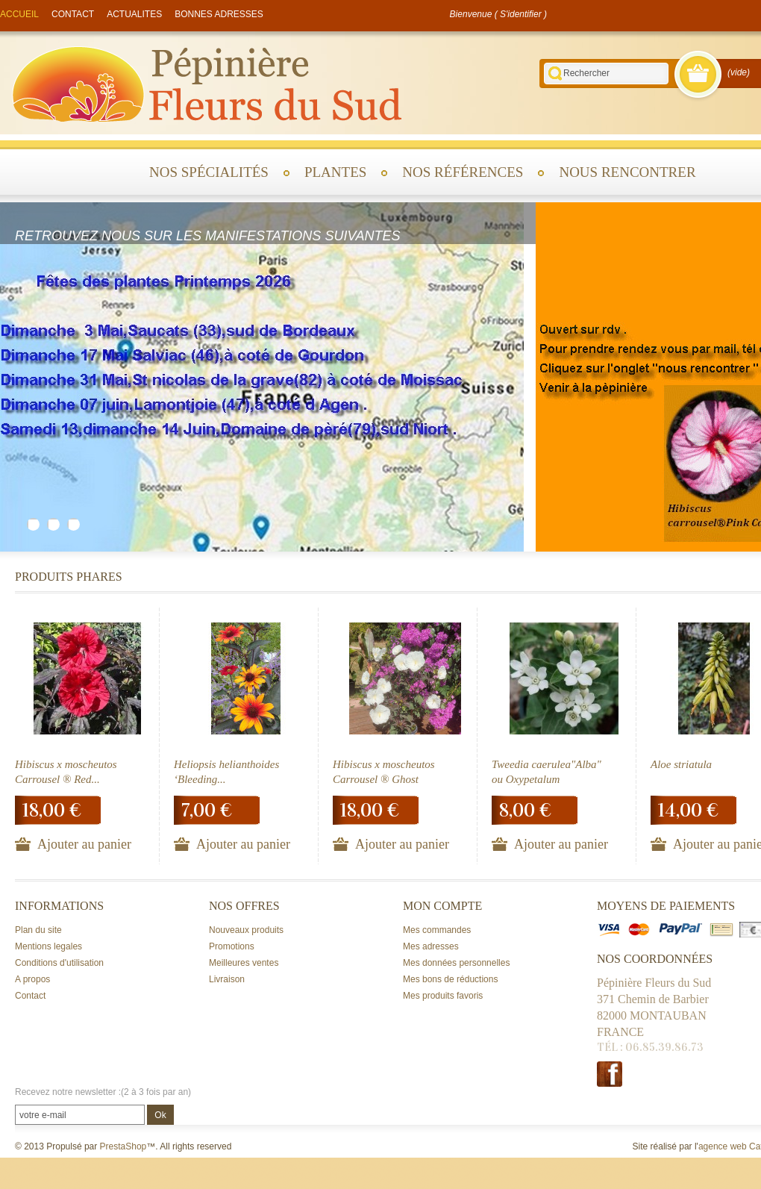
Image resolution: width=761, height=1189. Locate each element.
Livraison (227, 979)
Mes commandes (437, 930)
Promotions (231, 946)
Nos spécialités (209, 172)
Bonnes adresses (219, 14)
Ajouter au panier (84, 844)
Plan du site (38, 930)
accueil (19, 14)
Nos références (462, 172)
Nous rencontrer (627, 172)
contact (72, 14)
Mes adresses (431, 946)
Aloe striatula (681, 764)
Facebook (609, 1074)
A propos (32, 979)
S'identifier (521, 14)
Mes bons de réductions (450, 979)
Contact (30, 995)
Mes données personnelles (456, 963)
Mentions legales (48, 946)
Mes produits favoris (443, 995)
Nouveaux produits (246, 930)
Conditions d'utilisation (59, 963)
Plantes (335, 172)
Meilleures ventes (243, 963)
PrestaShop (123, 1146)
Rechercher (555, 73)
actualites (134, 14)
